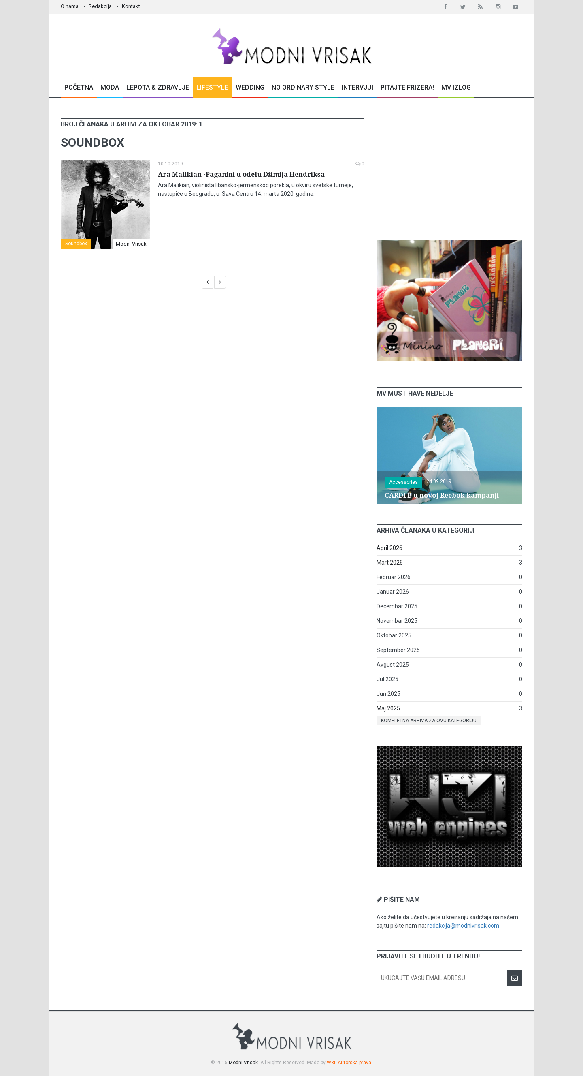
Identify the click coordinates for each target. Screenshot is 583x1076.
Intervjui (357, 87)
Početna (78, 87)
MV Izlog (456, 87)
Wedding (250, 87)
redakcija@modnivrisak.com (463, 925)
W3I (331, 1062)
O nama (70, 6)
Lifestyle (212, 87)
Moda (109, 87)
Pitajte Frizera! (407, 87)
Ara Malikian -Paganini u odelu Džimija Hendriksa (241, 174)
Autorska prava (354, 1062)
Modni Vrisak (131, 244)
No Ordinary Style (303, 87)
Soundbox (76, 243)
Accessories (403, 482)
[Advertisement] (449, 169)
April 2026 (389, 548)
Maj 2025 (388, 708)
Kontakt (131, 6)
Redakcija (100, 6)
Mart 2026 (390, 562)
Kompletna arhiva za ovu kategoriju (429, 720)
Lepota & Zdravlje (157, 87)
